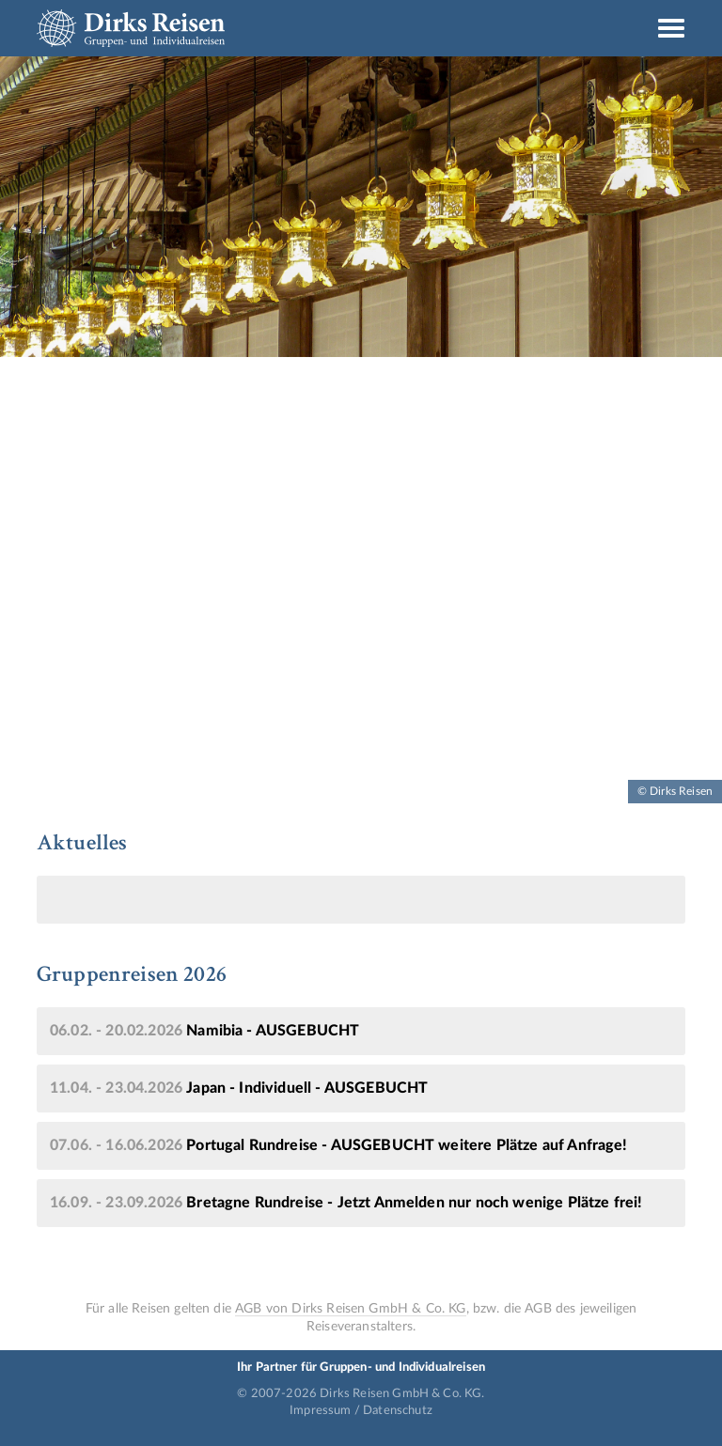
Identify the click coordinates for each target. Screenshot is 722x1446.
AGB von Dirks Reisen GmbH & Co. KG (350, 1308)
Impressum (320, 1410)
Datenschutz (397, 1410)
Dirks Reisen (131, 28)
